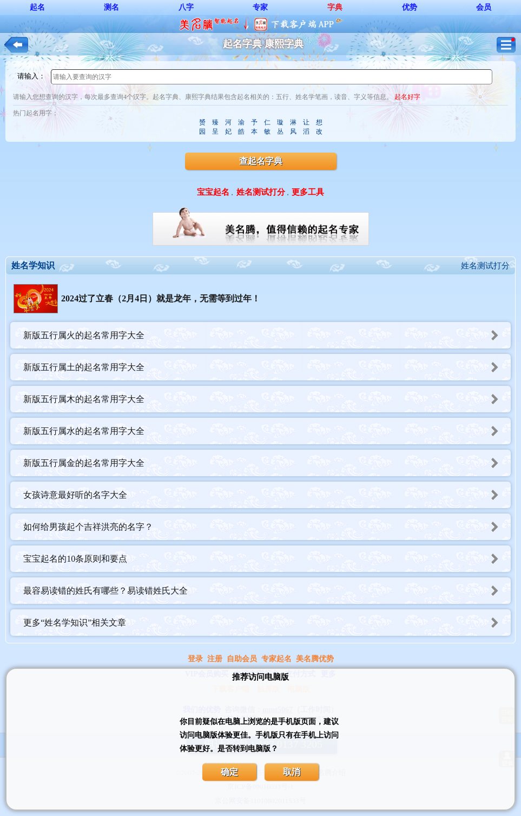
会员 (483, 7)
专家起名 (276, 659)
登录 (195, 659)
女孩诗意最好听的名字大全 (267, 495)
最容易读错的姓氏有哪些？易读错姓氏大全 (267, 590)
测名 (111, 7)
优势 (409, 7)
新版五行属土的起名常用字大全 (267, 367)
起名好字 (407, 97)
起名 (37, 7)
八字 (186, 7)
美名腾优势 (315, 659)
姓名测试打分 (485, 265)
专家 (260, 7)
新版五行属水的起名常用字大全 (267, 431)
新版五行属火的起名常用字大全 (267, 335)
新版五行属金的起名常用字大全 (267, 463)
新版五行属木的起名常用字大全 (267, 399)
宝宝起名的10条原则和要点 (267, 558)
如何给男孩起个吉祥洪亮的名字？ (267, 527)
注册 (214, 659)
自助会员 (242, 659)
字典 (334, 7)
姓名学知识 (33, 265)
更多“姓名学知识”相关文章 (267, 622)
